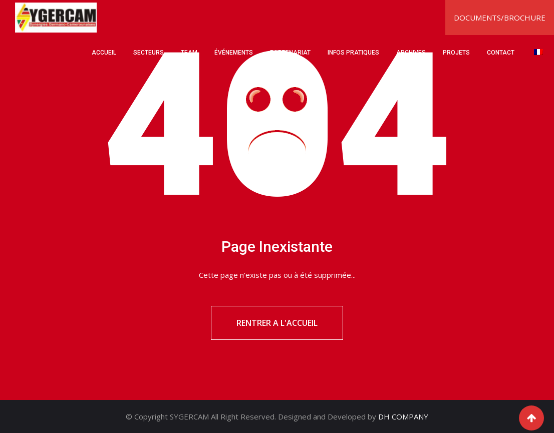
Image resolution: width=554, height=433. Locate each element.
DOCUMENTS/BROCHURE (499, 18)
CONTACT (500, 52)
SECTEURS (148, 52)
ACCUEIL (104, 52)
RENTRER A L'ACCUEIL (277, 322)
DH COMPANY (403, 416)
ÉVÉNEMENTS (233, 52)
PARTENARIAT (290, 52)
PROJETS (456, 52)
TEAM (189, 52)
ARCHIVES (411, 52)
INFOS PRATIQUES (353, 52)
